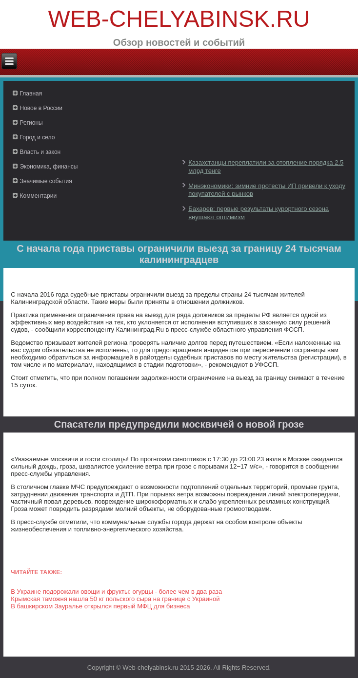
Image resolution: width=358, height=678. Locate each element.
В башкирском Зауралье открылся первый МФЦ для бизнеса (100, 606)
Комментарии (38, 195)
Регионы (31, 122)
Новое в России (41, 108)
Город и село (37, 137)
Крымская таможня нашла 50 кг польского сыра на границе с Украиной (115, 599)
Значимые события (46, 181)
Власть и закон (40, 152)
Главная (31, 93)
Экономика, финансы (49, 166)
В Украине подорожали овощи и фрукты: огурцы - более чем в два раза (116, 591)
